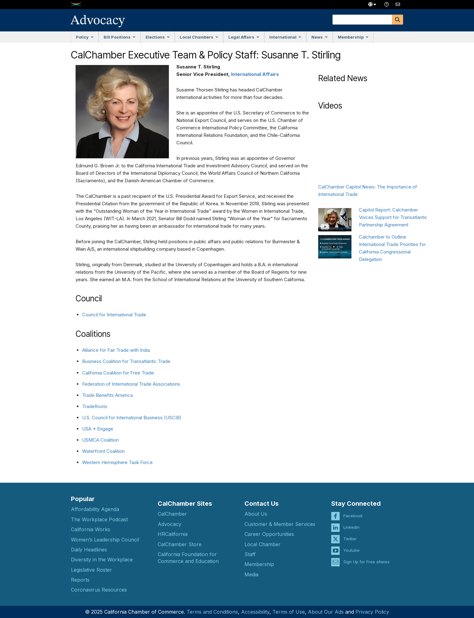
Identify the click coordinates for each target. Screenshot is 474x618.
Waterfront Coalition (103, 451)
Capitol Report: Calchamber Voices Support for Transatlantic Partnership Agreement (393, 217)
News (319, 37)
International (285, 37)
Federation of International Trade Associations (131, 384)
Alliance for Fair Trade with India (116, 350)
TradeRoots (94, 406)
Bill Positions (120, 37)
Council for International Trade (114, 315)
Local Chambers (199, 37)
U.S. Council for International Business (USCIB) (132, 418)
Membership (353, 37)
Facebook (353, 511)
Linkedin (351, 522)
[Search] (397, 20)
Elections (158, 37)
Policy (85, 37)
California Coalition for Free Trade (118, 373)
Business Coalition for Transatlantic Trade (126, 361)
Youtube (351, 545)
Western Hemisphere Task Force (117, 462)
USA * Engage (97, 429)
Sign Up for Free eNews (366, 557)
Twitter (350, 534)
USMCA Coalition (100, 440)
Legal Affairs (243, 37)
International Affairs (255, 74)
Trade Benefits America (107, 395)
